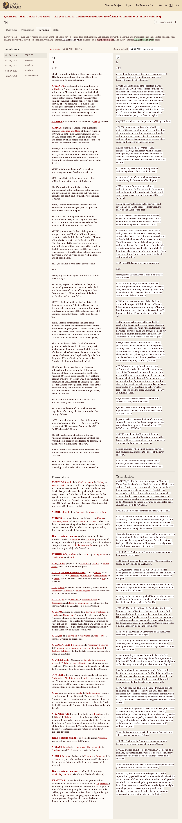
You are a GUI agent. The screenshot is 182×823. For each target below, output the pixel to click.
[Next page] (175, 22)
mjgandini (54, 49)
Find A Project (114, 5)
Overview (11, 29)
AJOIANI (57, 747)
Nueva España (59, 485)
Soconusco (57, 603)
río (103, 578)
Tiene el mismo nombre (65, 536)
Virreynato (84, 635)
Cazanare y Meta (60, 521)
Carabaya (56, 750)
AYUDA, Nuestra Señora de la (68, 572)
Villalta (65, 663)
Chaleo (57, 89)
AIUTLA (56, 660)
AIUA (55, 693)
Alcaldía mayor (85, 482)
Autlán (86, 678)
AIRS (54, 563)
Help (56, 29)
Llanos (100, 518)
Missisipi (104, 783)
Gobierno (102, 612)
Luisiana (56, 759)
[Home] (12, 5)
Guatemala (83, 603)
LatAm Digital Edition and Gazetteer (27, 16)
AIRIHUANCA (60, 554)
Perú (104, 512)
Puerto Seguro (83, 590)
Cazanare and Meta (70, 131)
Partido (87, 660)
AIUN (55, 635)
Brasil (57, 578)
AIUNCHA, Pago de (63, 644)
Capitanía (86, 575)
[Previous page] (156, 22)
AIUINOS (57, 611)
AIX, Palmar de (60, 714)
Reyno (82, 521)
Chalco (100, 482)
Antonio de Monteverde (80, 545)
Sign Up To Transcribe (139, 5)
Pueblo (68, 482)
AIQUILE (57, 121)
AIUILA (56, 599)
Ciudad (61, 563)
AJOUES (56, 756)
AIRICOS (57, 127)
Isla (80, 693)
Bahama (68, 717)
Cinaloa (55, 615)
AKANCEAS (58, 780)
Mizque (96, 121)
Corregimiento (100, 554)
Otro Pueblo (59, 675)
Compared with (120, 49)
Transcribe (27, 29)
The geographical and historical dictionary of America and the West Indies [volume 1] (107, 16)
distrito (74, 648)
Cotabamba (57, 557)
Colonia (95, 563)
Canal (58, 717)
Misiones (90, 539)
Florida (97, 714)
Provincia (80, 512)
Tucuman (59, 648)
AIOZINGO (58, 86)
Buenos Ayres (99, 635)
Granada (93, 521)
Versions (43, 29)
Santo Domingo (92, 693)
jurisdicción (85, 648)
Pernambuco (100, 575)
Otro (54, 587)
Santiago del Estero (61, 651)
